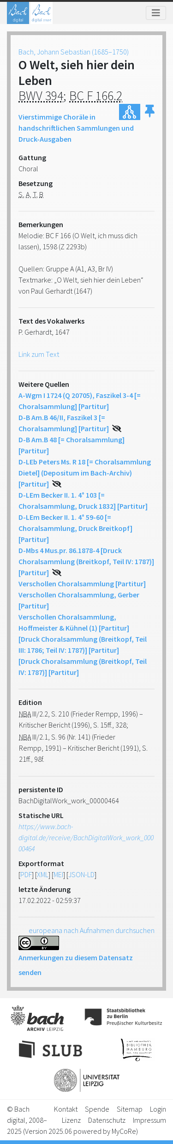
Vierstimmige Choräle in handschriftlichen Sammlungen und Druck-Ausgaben (76, 128)
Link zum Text (38, 354)
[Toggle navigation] (156, 13)
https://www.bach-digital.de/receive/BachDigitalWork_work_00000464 (86, 837)
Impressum (149, 1120)
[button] (150, 112)
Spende (97, 1109)
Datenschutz (106, 1120)
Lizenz (71, 1120)
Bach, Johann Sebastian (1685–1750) (73, 51)
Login (158, 1109)
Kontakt (66, 1109)
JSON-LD (81, 874)
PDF (26, 874)
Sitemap (130, 1109)
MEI (58, 874)
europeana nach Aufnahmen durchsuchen (92, 930)
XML (42, 874)
